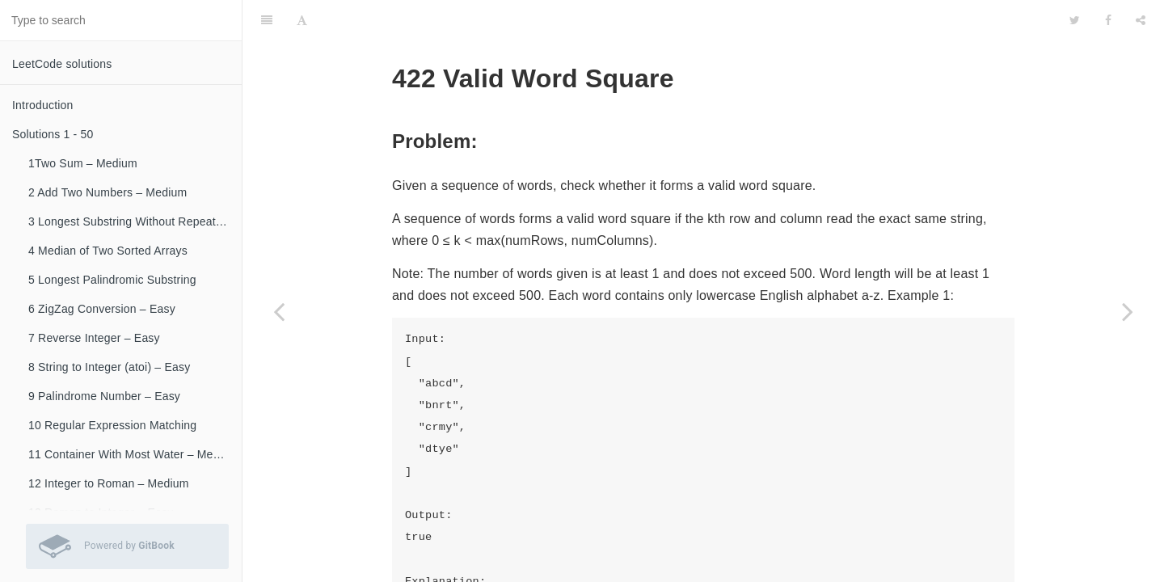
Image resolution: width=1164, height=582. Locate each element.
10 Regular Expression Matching (112, 425)
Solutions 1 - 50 (52, 134)
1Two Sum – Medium (82, 163)
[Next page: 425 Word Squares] (1127, 311)
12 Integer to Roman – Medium (108, 483)
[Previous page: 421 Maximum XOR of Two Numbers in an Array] (278, 311)
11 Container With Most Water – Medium (133, 454)
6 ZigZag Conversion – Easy (101, 308)
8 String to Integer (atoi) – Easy (109, 367)
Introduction (43, 105)
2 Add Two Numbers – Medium (107, 192)
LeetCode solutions (62, 63)
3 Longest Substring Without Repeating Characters (135, 221)
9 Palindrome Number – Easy (104, 396)
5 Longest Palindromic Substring (112, 279)
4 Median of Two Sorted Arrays (108, 250)
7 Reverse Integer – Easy (94, 337)
